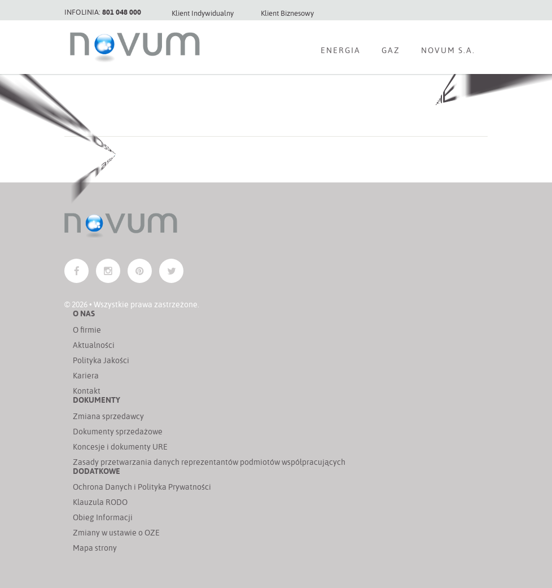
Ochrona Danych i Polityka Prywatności (142, 486)
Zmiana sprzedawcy (108, 416)
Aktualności (94, 344)
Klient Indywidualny (203, 13)
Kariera (86, 375)
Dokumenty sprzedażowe (118, 431)
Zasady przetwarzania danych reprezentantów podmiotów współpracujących (209, 461)
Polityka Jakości (101, 360)
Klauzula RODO (100, 501)
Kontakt (86, 390)
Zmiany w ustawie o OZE (116, 532)
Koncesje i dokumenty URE (120, 446)
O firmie (87, 329)
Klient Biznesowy (287, 13)
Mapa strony (95, 547)
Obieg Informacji (103, 517)
